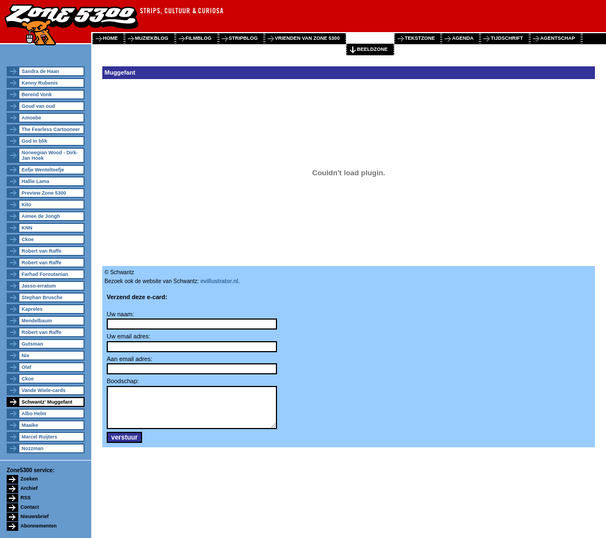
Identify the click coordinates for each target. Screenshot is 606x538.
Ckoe (28, 239)
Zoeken (29, 479)
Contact (29, 507)
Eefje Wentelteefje (43, 170)
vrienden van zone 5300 (307, 38)
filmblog (199, 38)
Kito (27, 204)
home (110, 38)
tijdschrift (506, 38)
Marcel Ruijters (40, 437)
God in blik (35, 141)
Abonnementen (38, 526)
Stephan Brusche (42, 297)
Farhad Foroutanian (45, 274)
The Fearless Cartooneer (51, 129)
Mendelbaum (37, 320)
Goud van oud (38, 106)
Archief (29, 488)
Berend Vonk (37, 94)
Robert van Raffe (41, 251)
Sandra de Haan (40, 71)
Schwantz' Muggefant (47, 402)
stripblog (243, 38)
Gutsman (32, 344)
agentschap (557, 38)
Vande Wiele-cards (43, 390)
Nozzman (33, 448)
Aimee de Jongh (41, 216)
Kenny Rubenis (40, 83)
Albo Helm (34, 413)
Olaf (27, 367)
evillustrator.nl (219, 281)
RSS (25, 497)
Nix (25, 355)
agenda (462, 38)
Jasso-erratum (39, 286)
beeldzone (372, 49)
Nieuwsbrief (34, 516)
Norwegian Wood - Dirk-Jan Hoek (50, 155)
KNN (27, 228)
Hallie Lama (35, 181)
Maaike (30, 425)
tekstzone (420, 38)
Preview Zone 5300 (44, 193)
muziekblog (152, 38)
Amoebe (31, 118)
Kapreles (32, 309)
